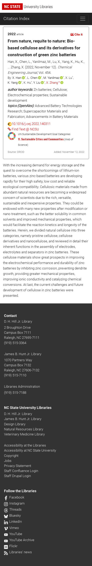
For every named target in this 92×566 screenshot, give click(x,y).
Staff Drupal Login (17, 476)
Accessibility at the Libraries (25, 445)
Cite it (77, 34)
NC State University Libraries (27, 407)
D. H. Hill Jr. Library (18, 321)
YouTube (13, 534)
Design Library (14, 424)
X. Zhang (52, 82)
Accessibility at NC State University (30, 450)
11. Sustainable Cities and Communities (41, 139)
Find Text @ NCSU (23, 129)
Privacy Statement (17, 466)
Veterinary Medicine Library (24, 434)
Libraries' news (18, 552)
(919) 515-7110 (15, 375)
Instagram (14, 503)
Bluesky (12, 515)
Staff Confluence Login (21, 471)
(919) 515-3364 (15, 343)
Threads (13, 509)
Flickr (11, 546)
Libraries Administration (22, 386)
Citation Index (16, 18)
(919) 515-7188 (15, 393)
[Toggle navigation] (83, 19)
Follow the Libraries (20, 491)
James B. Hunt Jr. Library (22, 354)
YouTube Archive (19, 540)
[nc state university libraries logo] (47, 8)
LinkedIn (13, 522)
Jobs (8, 461)
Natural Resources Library (23, 429)
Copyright (11, 456)
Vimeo (11, 528)
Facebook (14, 497)
